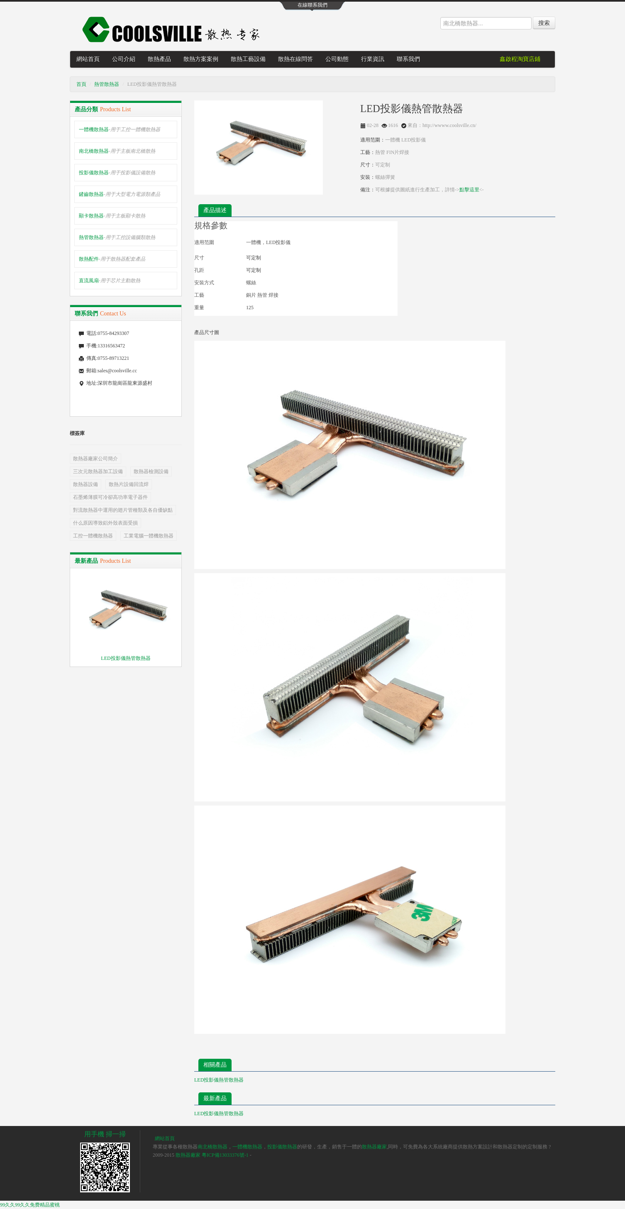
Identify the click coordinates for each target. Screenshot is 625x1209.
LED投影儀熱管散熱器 (125, 658)
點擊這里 (469, 190)
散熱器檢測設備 (151, 471)
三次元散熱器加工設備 (98, 471)
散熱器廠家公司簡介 (95, 459)
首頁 (81, 84)
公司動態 (337, 59)
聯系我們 (408, 59)
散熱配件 (112, 259)
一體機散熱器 (119, 129)
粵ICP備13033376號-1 (225, 1155)
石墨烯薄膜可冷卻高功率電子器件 (110, 497)
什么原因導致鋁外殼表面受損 (105, 523)
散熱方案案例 (200, 59)
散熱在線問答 (295, 59)
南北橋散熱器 (117, 151)
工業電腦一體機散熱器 (148, 536)
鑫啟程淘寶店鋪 (520, 59)
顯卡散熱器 (112, 216)
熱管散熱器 (106, 84)
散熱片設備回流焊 (129, 484)
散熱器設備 (85, 484)
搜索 (544, 23)
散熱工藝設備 (248, 59)
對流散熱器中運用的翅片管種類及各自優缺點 (123, 510)
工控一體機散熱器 (93, 536)
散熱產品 (159, 59)
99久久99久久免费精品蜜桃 (30, 1205)
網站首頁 (88, 59)
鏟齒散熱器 (119, 194)
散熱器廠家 (374, 1147)
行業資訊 (372, 59)
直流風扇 (109, 280)
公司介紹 (123, 59)
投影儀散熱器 (117, 173)
